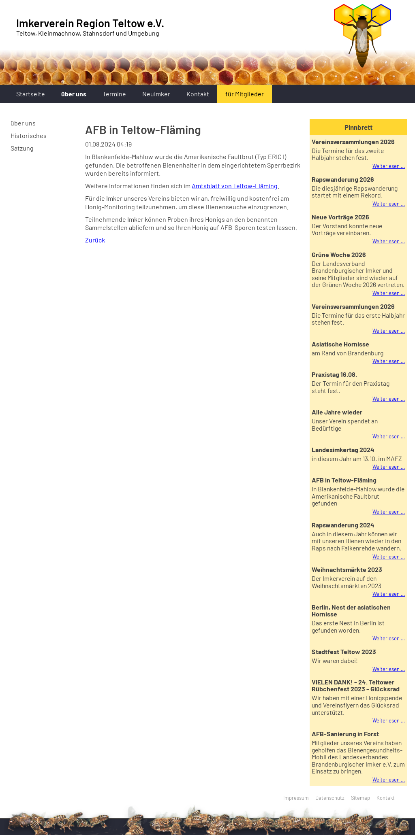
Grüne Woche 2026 (339, 254)
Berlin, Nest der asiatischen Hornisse (351, 610)
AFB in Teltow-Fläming (344, 480)
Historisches (29, 135)
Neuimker (156, 94)
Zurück (95, 240)
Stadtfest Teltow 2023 (344, 651)
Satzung (22, 148)
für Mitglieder (244, 94)
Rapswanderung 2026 (343, 179)
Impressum (296, 798)
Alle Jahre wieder (337, 412)
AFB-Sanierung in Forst (345, 733)
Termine (114, 94)
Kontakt (197, 94)
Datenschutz (329, 798)
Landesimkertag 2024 (343, 449)
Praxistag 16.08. (334, 374)
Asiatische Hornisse (340, 344)
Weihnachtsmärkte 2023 (347, 569)
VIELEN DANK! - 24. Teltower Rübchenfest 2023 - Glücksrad (356, 685)
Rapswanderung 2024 (343, 525)
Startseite (30, 94)
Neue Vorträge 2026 (340, 217)
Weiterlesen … (388, 166)
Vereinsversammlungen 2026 (353, 141)
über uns (73, 94)
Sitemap (360, 798)
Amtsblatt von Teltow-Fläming (235, 185)
